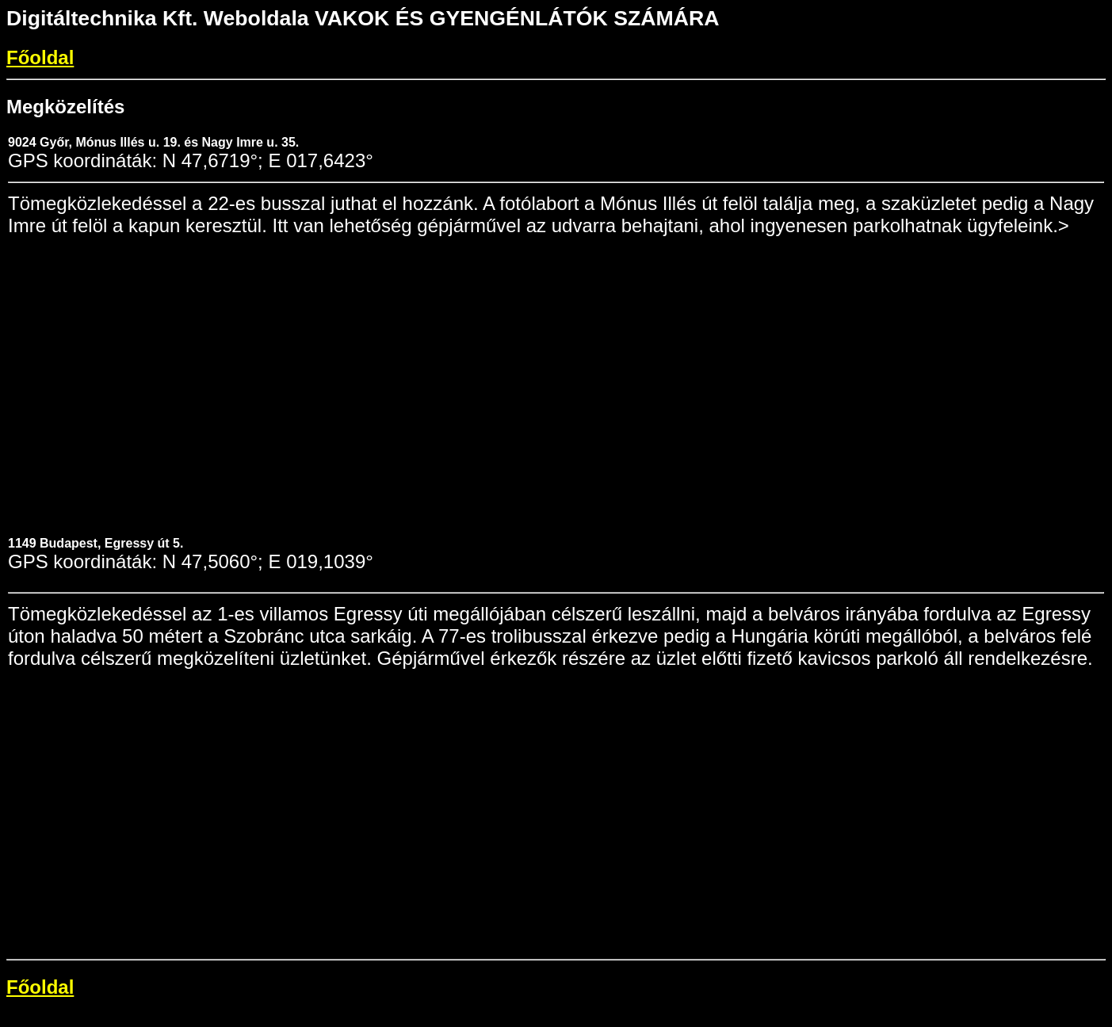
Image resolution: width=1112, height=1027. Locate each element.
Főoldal (40, 57)
